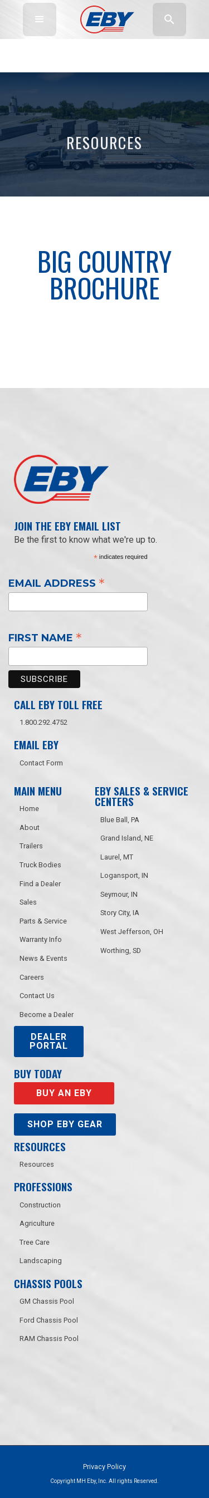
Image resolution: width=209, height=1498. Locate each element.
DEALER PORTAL (49, 1041)
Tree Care (35, 1242)
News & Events (43, 958)
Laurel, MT (116, 857)
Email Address (56, 583)
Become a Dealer (47, 1014)
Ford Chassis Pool (49, 1320)
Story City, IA (119, 912)
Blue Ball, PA (119, 820)
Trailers (31, 846)
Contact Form (41, 763)
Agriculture (37, 1223)
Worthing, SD (120, 950)
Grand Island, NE (126, 838)
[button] (39, 19)
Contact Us (37, 995)
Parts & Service (43, 921)
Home (29, 808)
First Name (45, 637)
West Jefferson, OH (131, 931)
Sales (28, 902)
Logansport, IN (124, 875)
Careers (32, 977)
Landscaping (41, 1260)
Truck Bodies (40, 865)
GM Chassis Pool (47, 1301)
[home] (104, 19)
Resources (37, 1164)
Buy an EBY (64, 1093)
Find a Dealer (40, 884)
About (30, 827)
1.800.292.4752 (43, 722)
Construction (40, 1205)
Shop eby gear (65, 1124)
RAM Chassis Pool (49, 1338)
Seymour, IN (119, 894)
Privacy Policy (104, 1466)
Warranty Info (41, 939)
